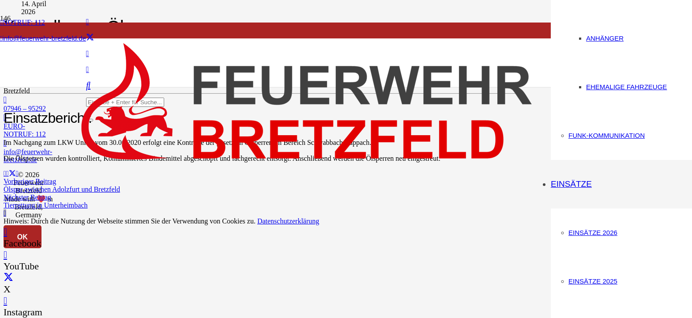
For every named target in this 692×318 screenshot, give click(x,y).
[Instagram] (5, 300)
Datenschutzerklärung (288, 221)
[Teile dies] (7, 173)
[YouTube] (5, 254)
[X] (90, 37)
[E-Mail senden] (5, 173)
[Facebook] (87, 21)
